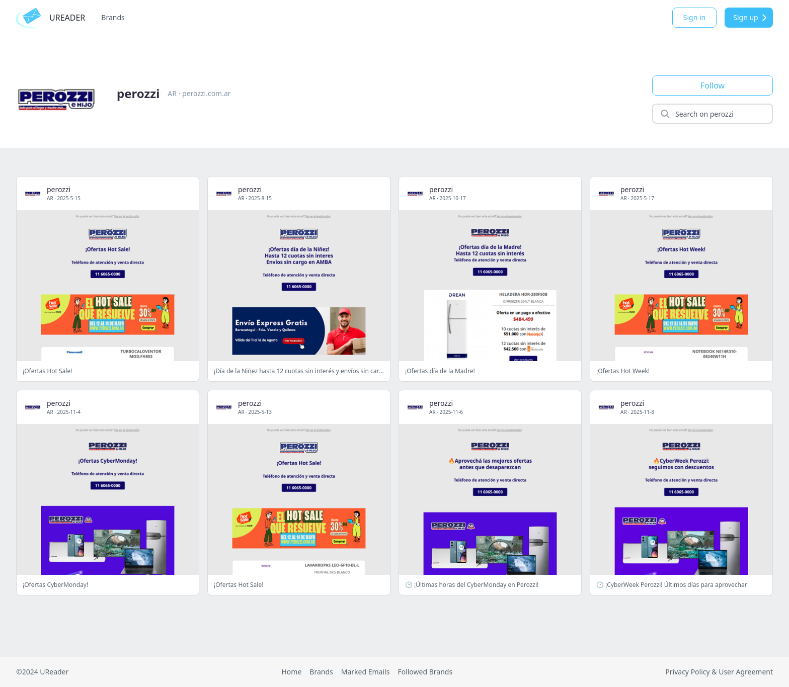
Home (291, 671)
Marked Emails (365, 671)
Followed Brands (425, 671)
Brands (112, 17)
